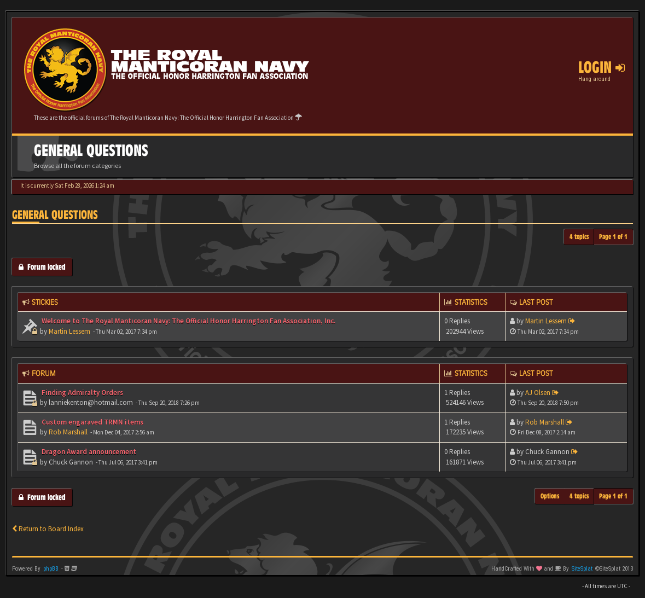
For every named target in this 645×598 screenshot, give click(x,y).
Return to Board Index (48, 528)
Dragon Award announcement (88, 451)
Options (550, 496)
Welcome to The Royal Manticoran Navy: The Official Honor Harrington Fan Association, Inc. (187, 321)
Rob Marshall (68, 432)
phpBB (51, 568)
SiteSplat (582, 568)
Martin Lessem (69, 331)
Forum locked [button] (42, 266)
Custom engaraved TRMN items (91, 422)
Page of (613, 237)
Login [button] (601, 67)
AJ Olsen (537, 392)
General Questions (55, 215)
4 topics (579, 237)
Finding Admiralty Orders (81, 392)
